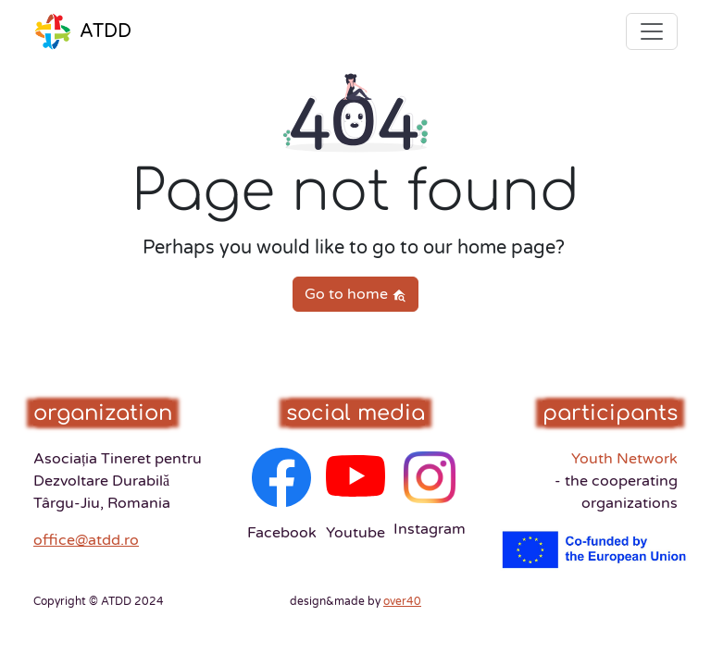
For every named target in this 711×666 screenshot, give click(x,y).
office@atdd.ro (86, 540)
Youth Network (616, 481)
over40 (402, 601)
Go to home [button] (355, 294)
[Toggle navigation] (652, 31)
